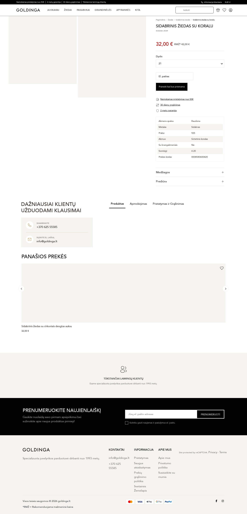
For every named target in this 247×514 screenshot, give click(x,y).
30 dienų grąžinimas (71, 2)
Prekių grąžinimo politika (140, 477)
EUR (228, 2)
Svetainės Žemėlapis (140, 488)
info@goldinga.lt (119, 458)
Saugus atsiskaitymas (142, 465)
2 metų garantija (54, 2)
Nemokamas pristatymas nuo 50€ (30, 2)
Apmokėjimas (138, 204)
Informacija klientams (213, 2)
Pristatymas (141, 458)
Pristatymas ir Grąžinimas (168, 204)
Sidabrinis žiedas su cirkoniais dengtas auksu (46, 326)
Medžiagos (190, 172)
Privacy (212, 452)
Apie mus (164, 458)
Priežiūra (190, 181)
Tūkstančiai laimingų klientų (94, 2)
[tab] (190, 172)
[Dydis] (190, 63)
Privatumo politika (164, 465)
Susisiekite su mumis (166, 475)
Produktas (117, 204)
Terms (223, 452)
